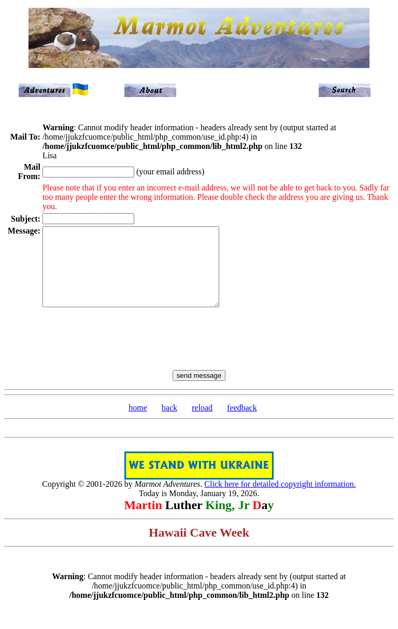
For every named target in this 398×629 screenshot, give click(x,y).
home (138, 423)
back (169, 423)
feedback (242, 423)
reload (202, 423)
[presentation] (199, 346)
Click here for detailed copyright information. (280, 499)
